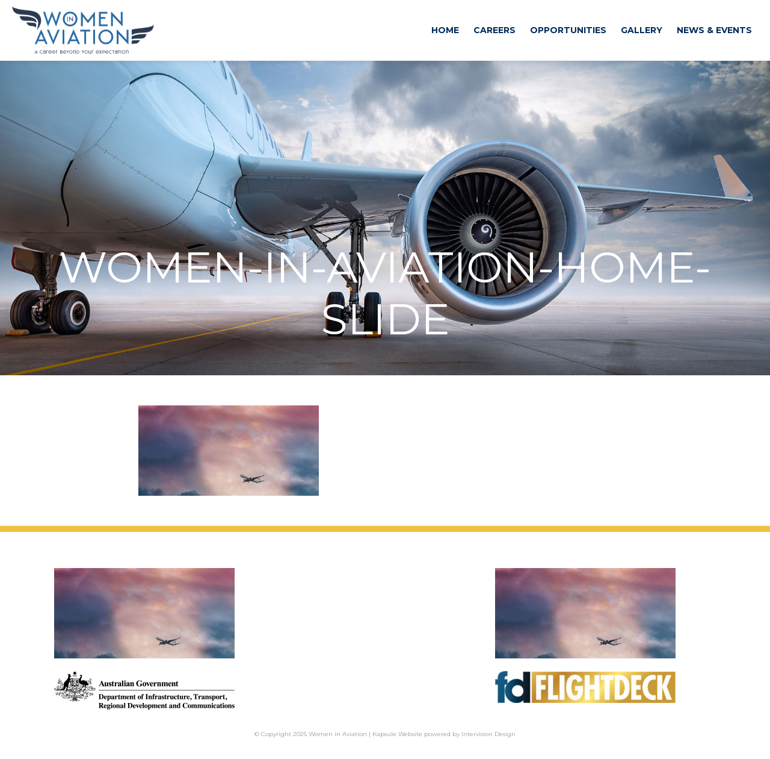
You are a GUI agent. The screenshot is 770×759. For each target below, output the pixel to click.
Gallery (641, 30)
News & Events (714, 30)
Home (445, 30)
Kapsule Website (397, 734)
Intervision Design (488, 734)
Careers (494, 30)
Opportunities (568, 30)
